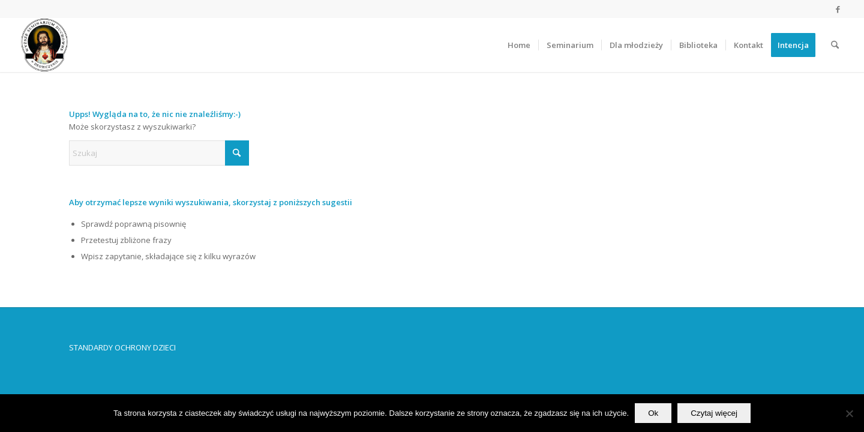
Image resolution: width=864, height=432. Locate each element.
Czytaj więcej (714, 413)
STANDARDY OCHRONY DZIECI (122, 347)
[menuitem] (519, 45)
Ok (653, 413)
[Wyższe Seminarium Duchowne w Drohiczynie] (44, 45)
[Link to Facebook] (838, 9)
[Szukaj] (835, 45)
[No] (849, 413)
